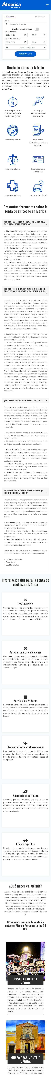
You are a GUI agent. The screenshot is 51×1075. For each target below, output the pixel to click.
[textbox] (27, 47)
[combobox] (27, 24)
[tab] (25, 223)
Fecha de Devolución (13, 38)
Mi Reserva (40, 17)
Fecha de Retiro (11, 31)
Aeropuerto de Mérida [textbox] (18, 24)
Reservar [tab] (10, 17)
